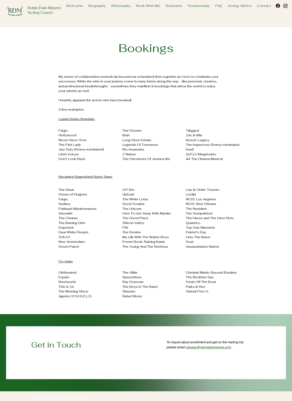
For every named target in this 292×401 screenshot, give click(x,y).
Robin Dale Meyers (44, 7)
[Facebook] (278, 6)
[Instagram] (285, 6)
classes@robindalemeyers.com (208, 347)
